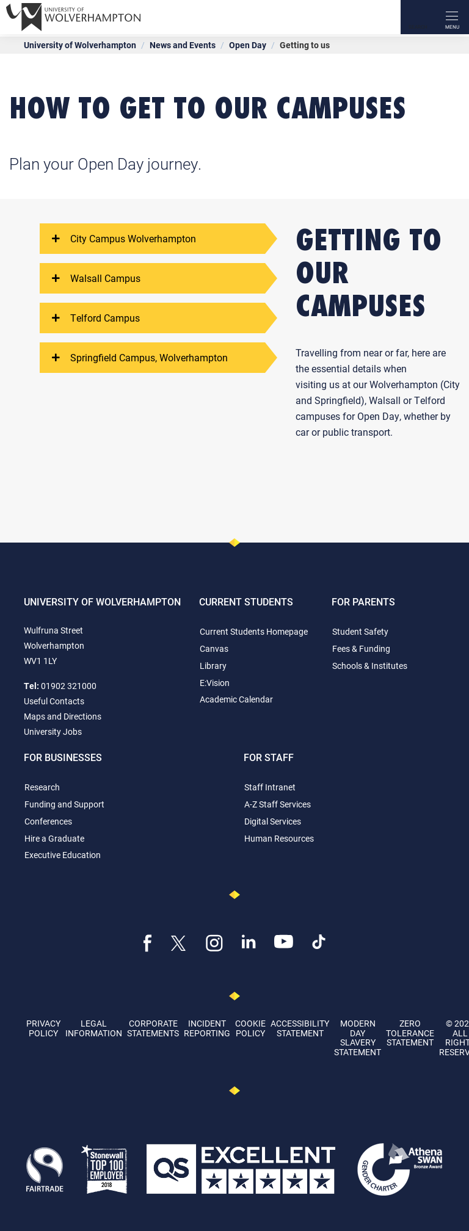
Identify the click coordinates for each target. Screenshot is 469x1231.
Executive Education (62, 855)
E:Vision (215, 682)
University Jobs (53, 731)
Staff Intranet (270, 787)
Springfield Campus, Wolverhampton (140, 358)
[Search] (418, 17)
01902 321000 (68, 685)
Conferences (48, 821)
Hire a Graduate (54, 838)
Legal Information (93, 1027)
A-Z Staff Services (277, 804)
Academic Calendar (236, 699)
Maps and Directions (62, 716)
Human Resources (279, 838)
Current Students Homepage (254, 631)
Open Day (247, 45)
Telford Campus (96, 318)
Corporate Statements (153, 1027)
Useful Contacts (54, 701)
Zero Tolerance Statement (410, 1032)
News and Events (183, 45)
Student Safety (360, 631)
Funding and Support (64, 804)
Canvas (214, 648)
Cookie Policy (250, 1027)
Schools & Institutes (369, 665)
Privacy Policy (43, 1027)
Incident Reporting (207, 1027)
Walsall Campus (96, 278)
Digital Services (272, 821)
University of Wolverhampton (80, 45)
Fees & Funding (361, 648)
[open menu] (452, 17)
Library (213, 665)
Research (42, 787)
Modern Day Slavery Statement (357, 1037)
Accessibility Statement (300, 1027)
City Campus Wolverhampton (124, 239)
